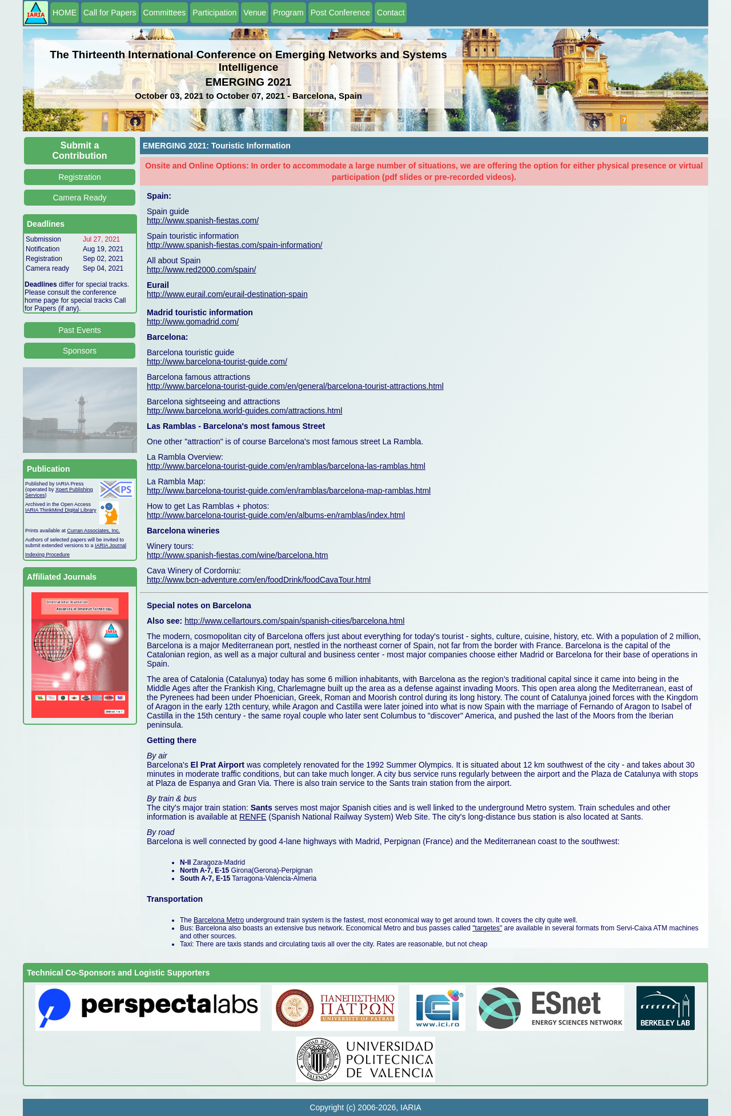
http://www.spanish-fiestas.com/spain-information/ (234, 245)
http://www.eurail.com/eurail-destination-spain (227, 294)
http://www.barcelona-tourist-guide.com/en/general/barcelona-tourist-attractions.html (295, 386)
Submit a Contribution (80, 150)
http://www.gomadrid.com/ (193, 321)
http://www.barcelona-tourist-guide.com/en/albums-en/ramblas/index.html (276, 515)
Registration (79, 177)
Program (288, 12)
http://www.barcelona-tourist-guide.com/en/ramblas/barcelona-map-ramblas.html (289, 490)
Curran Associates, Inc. (94, 530)
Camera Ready (79, 197)
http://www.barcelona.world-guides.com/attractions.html (244, 410)
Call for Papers (109, 12)
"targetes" (487, 928)
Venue (254, 12)
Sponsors (80, 350)
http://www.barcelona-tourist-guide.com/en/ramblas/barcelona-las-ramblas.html (286, 466)
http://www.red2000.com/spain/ (201, 269)
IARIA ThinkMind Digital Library (60, 510)
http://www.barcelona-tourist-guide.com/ (217, 361)
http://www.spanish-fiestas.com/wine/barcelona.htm (237, 555)
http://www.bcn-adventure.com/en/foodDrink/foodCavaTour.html (259, 579)
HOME (65, 12)
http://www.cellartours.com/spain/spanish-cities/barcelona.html (294, 620)
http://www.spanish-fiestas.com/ (203, 220)
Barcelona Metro (219, 920)
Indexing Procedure (47, 554)
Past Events (79, 330)
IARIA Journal (110, 545)
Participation (214, 12)
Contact (390, 12)
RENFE (252, 816)
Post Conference (340, 12)
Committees (164, 12)
